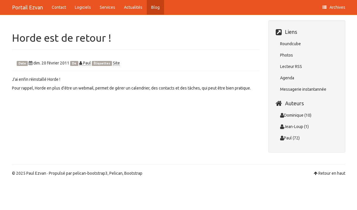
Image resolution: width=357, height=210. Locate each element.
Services (107, 7)
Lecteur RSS (291, 66)
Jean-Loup (291, 126)
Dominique (291, 115)
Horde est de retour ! (61, 38)
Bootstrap (133, 173)
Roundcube (290, 43)
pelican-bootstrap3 (90, 173)
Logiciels (83, 7)
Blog (155, 7)
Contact (59, 7)
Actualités (133, 7)
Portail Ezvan (27, 7)
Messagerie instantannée (303, 89)
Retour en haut (331, 173)
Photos (286, 55)
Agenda (287, 78)
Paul (85, 63)
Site (116, 63)
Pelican (116, 173)
